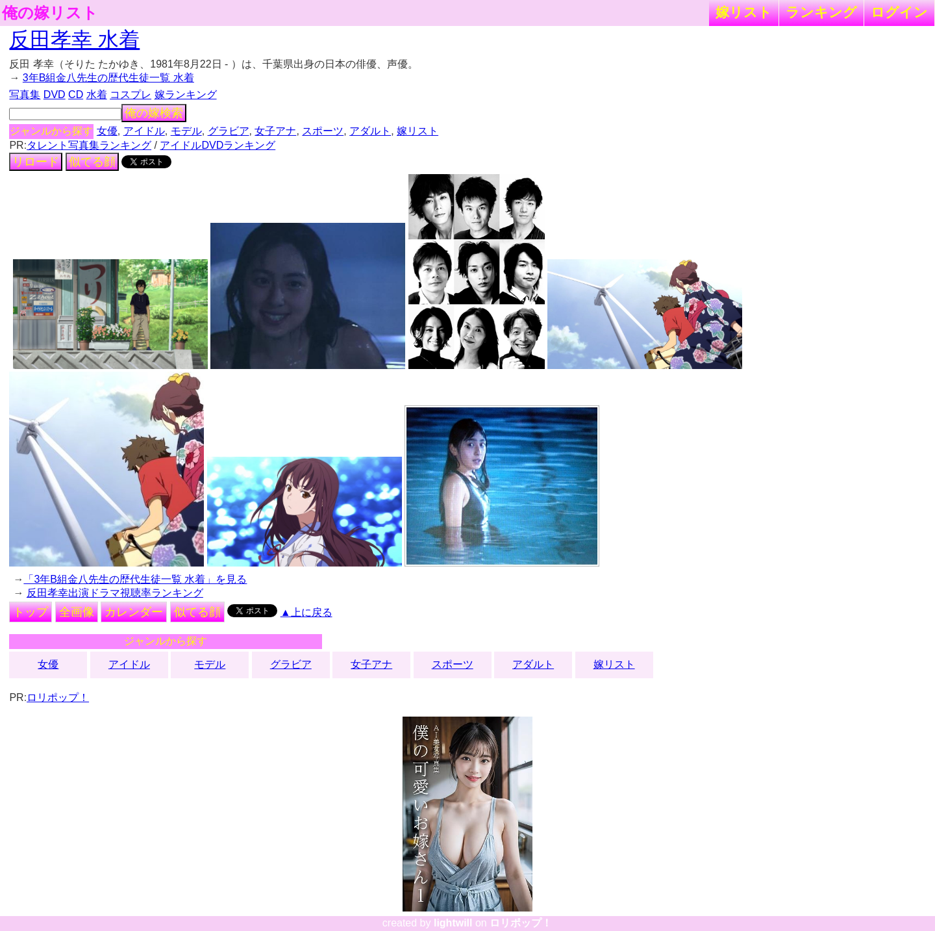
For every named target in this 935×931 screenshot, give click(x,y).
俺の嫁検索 (154, 113)
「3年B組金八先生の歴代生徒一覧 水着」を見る (135, 579)
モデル (186, 130)
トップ (30, 612)
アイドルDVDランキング (217, 145)
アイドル (144, 130)
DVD (55, 94)
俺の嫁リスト (50, 13)
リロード (35, 161)
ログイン (899, 12)
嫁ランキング (186, 94)
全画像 (76, 612)
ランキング (821, 12)
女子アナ (275, 130)
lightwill (453, 922)
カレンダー (134, 612)
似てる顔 (92, 161)
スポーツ (322, 130)
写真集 (24, 94)
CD (75, 94)
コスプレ (130, 94)
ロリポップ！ (58, 697)
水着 (96, 94)
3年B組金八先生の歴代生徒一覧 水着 (108, 77)
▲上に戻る (306, 612)
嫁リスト (744, 12)
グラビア (228, 130)
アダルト (370, 130)
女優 (107, 130)
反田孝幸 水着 (74, 39)
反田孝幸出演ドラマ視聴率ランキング (115, 592)
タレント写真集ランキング (89, 145)
